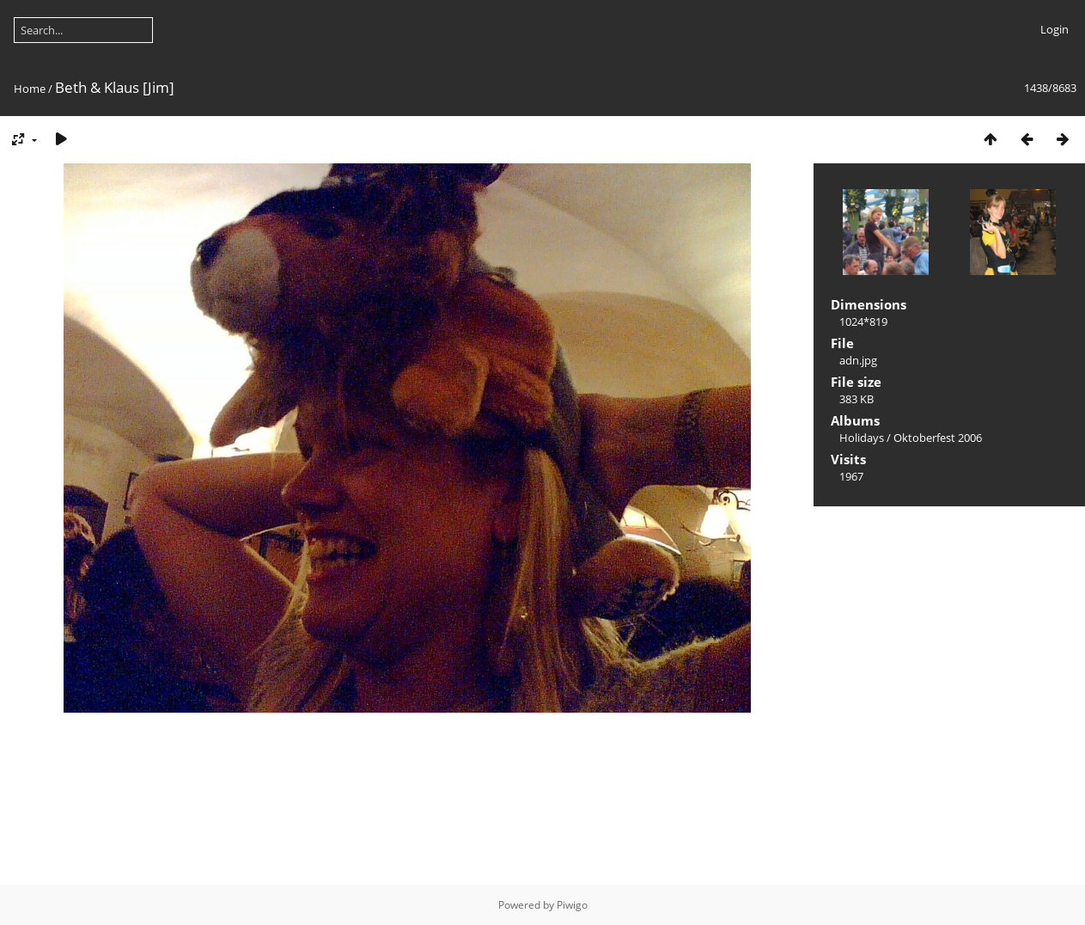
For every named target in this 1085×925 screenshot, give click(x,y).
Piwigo (572, 904)
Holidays (861, 437)
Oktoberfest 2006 (937, 437)
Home (30, 88)
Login (1054, 29)
